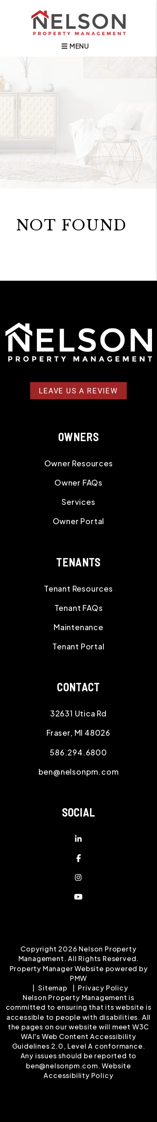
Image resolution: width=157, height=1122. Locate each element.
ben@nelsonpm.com (79, 771)
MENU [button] (75, 45)
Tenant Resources (78, 588)
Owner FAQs (78, 482)
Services (78, 502)
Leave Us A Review (78, 390)
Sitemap (52, 987)
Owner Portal (79, 521)
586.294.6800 (78, 752)
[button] (78, 838)
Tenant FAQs (78, 608)
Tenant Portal (78, 646)
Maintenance (78, 627)
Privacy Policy (103, 987)
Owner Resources (78, 463)
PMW (78, 978)
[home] (78, 21)
